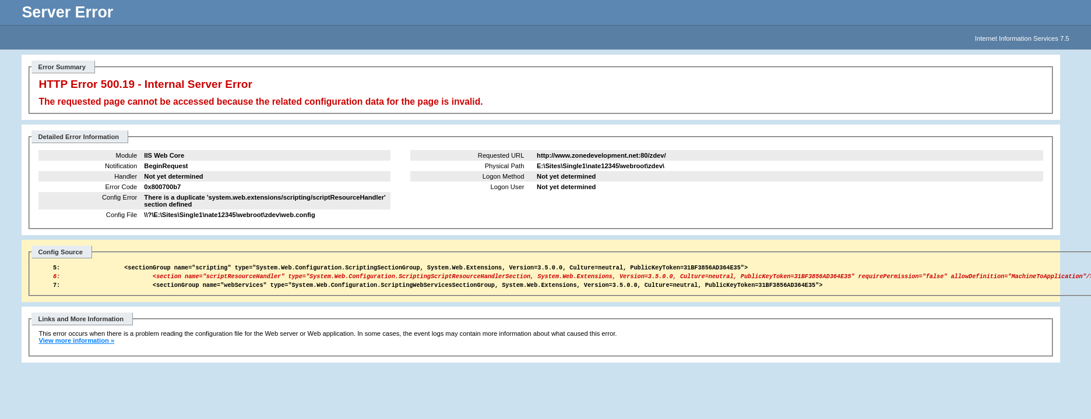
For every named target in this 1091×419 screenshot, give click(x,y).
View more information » (76, 345)
